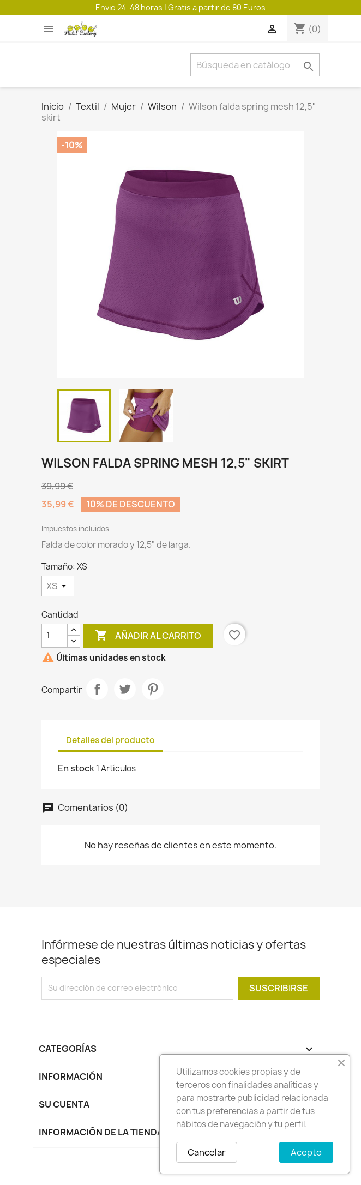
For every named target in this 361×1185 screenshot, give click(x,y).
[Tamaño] (57, 586)
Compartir (97, 689)
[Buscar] (255, 64)
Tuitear (125, 689)
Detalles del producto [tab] (110, 740)
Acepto (306, 1152)
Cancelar (207, 1152)
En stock (76, 768)
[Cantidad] (54, 636)
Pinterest (153, 689)
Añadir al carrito (148, 636)
